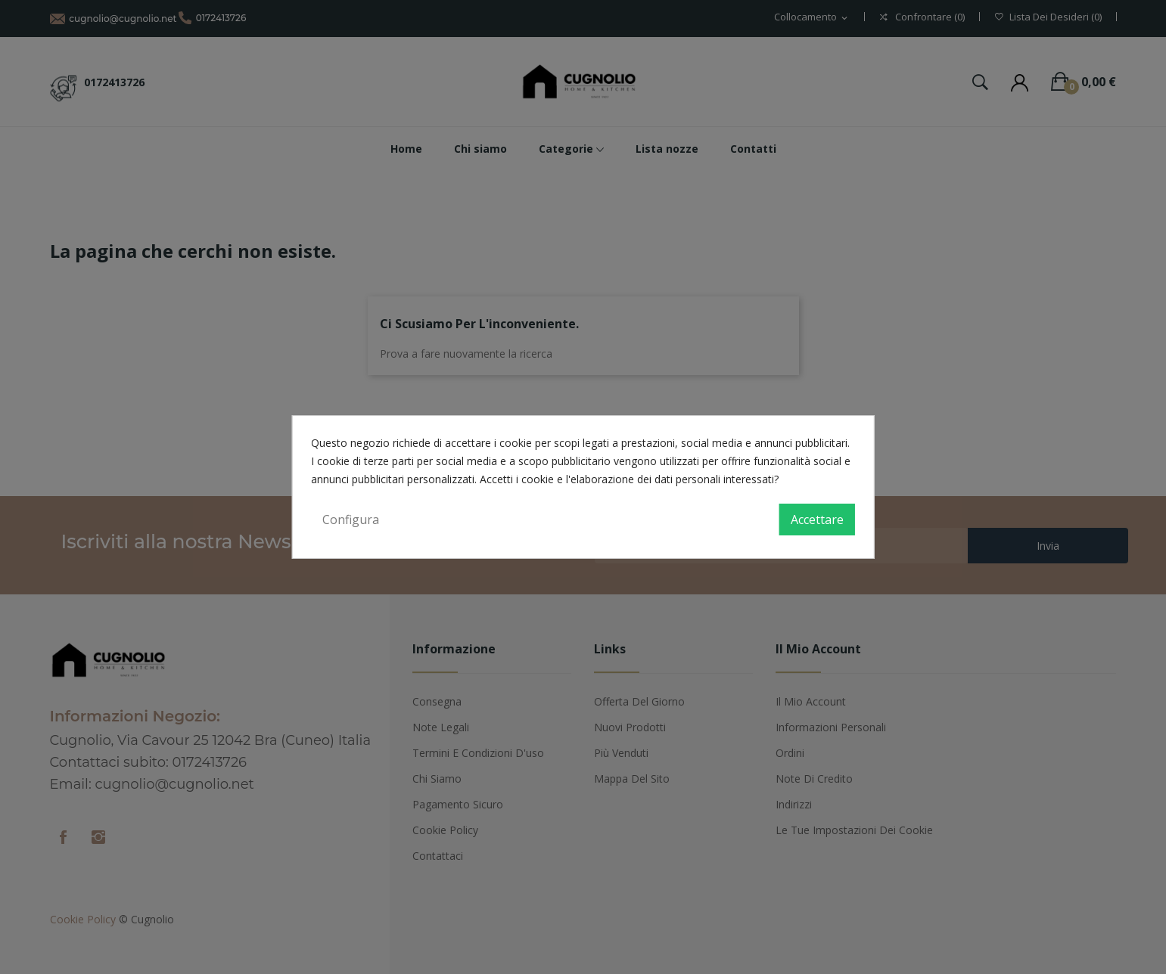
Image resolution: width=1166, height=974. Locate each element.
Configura (350, 519)
